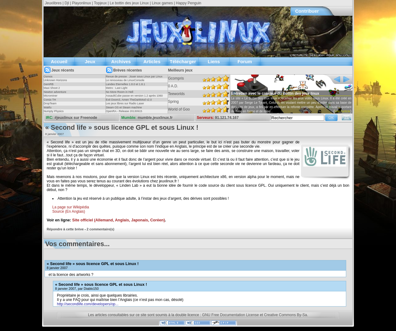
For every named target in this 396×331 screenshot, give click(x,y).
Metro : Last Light (116, 87)
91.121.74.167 (227, 117)
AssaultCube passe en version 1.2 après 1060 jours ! (134, 97)
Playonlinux (81, 3)
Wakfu (47, 107)
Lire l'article (342, 111)
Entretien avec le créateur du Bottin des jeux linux (275, 93)
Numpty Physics (54, 111)
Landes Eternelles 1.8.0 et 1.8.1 (125, 84)
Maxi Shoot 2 (52, 87)
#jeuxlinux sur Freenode (75, 117)
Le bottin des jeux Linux (129, 3)
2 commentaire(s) (100, 229)
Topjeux (100, 3)
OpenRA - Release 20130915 (124, 111)
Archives (121, 61)
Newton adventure (55, 92)
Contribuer (307, 11)
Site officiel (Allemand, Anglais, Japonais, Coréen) (118, 220)
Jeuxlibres (53, 3)
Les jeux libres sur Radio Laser (125, 103)
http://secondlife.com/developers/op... (87, 304)
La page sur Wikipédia (70, 207)
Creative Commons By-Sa (285, 315)
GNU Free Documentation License (230, 315)
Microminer (51, 95)
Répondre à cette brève (65, 229)
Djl (67, 3)
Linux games (162, 3)
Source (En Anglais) (68, 211)
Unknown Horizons (55, 80)
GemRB (49, 84)
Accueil (59, 61)
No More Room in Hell (119, 92)
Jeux (90, 61)
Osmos (48, 76)
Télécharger (183, 61)
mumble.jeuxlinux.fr (155, 117)
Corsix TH (50, 99)
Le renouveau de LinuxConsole (125, 80)
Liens (214, 61)
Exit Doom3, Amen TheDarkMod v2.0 (129, 99)
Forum (245, 61)
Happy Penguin (188, 3)
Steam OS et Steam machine (124, 107)
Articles (151, 61)
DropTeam (50, 103)
